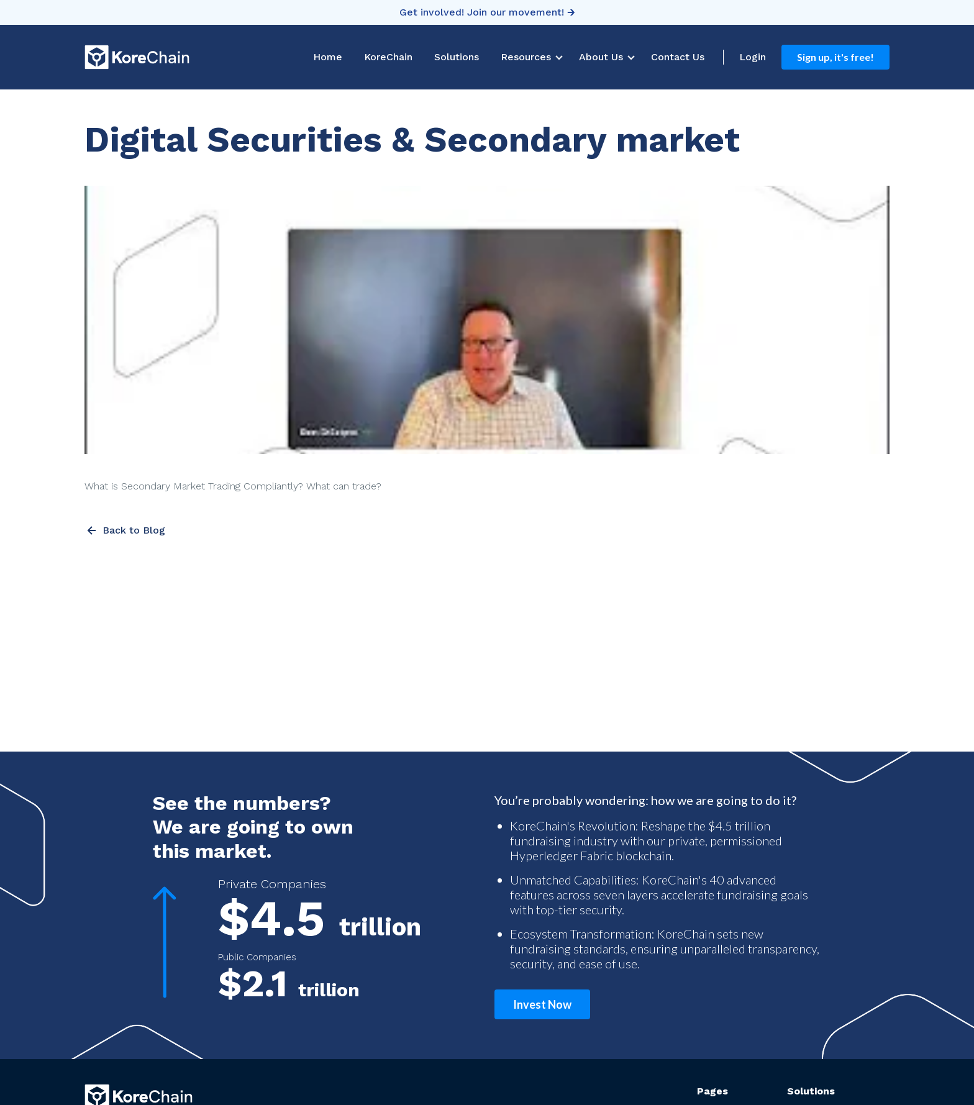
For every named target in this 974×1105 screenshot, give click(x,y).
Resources (526, 57)
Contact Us (677, 57)
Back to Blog (124, 531)
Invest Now (542, 1004)
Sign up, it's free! (835, 57)
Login (752, 57)
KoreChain (388, 57)
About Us (601, 57)
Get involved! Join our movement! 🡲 (487, 12)
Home (327, 57)
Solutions (456, 57)
